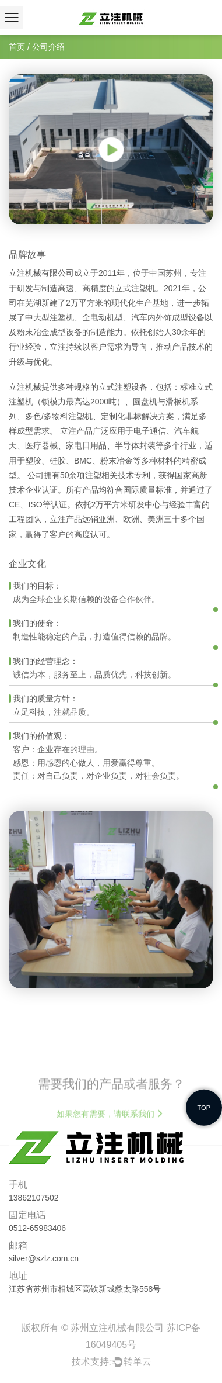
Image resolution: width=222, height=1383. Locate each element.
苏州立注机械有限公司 (118, 1328)
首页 (17, 46)
